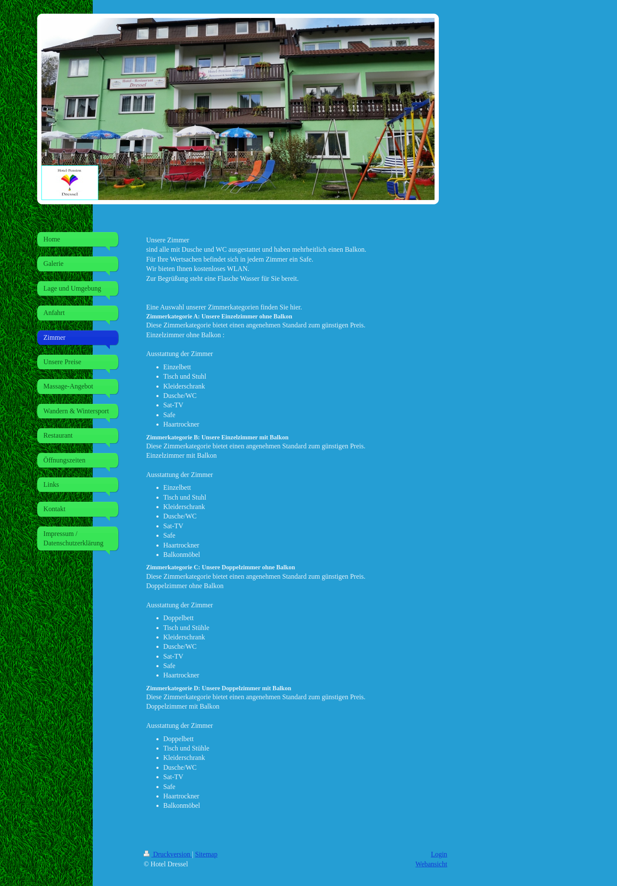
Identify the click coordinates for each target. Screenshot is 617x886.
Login (439, 854)
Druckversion (168, 854)
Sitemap (206, 854)
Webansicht (431, 864)
